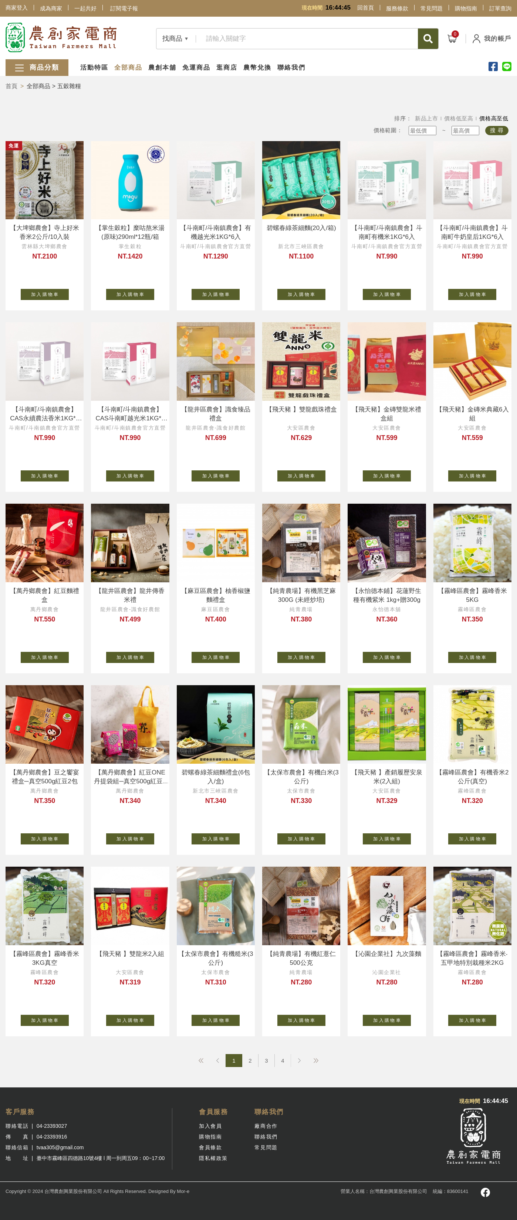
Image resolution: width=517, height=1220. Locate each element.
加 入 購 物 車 (50, 293)
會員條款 (210, 1147)
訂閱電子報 (124, 8)
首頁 (11, 86)
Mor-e (183, 1191)
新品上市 (426, 118)
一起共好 (85, 8)
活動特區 (94, 67)
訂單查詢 (500, 8)
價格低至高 (458, 118)
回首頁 (365, 7)
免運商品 (196, 67)
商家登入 (17, 7)
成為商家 (51, 8)
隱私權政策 (213, 1158)
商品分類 (37, 68)
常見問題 (431, 8)
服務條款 (397, 8)
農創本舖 (162, 67)
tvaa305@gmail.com (60, 1147)
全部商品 (128, 67)
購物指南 (466, 8)
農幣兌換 (257, 67)
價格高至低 (493, 118)
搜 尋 (497, 130)
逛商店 (226, 67)
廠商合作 (265, 1126)
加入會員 (210, 1126)
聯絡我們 (291, 67)
